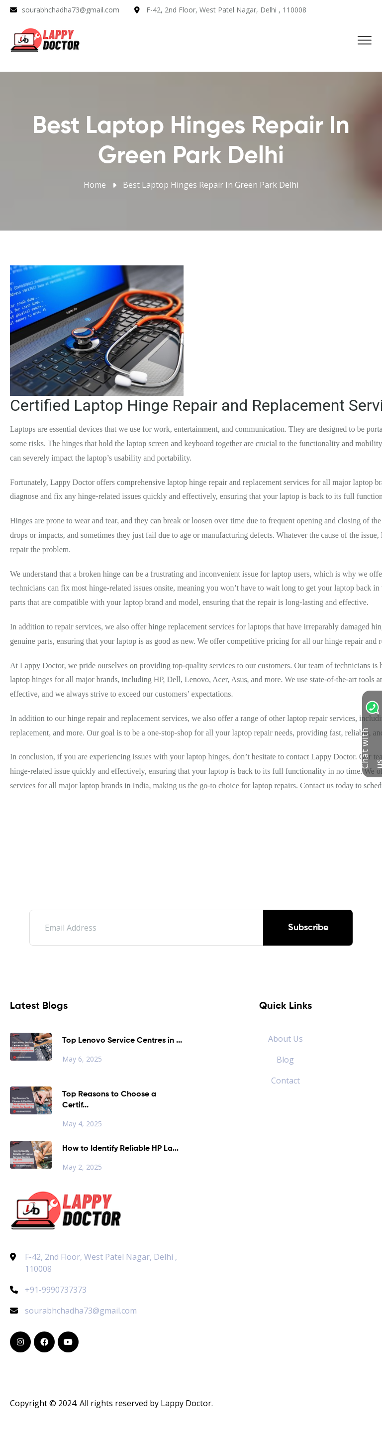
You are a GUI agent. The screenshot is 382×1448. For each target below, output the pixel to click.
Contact (285, 1080)
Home (95, 184)
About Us (285, 1038)
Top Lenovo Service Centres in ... (122, 1041)
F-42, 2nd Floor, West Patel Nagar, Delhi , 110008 (226, 9)
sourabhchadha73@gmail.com (70, 9)
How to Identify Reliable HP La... (120, 1149)
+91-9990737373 (48, 1290)
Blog (285, 1059)
